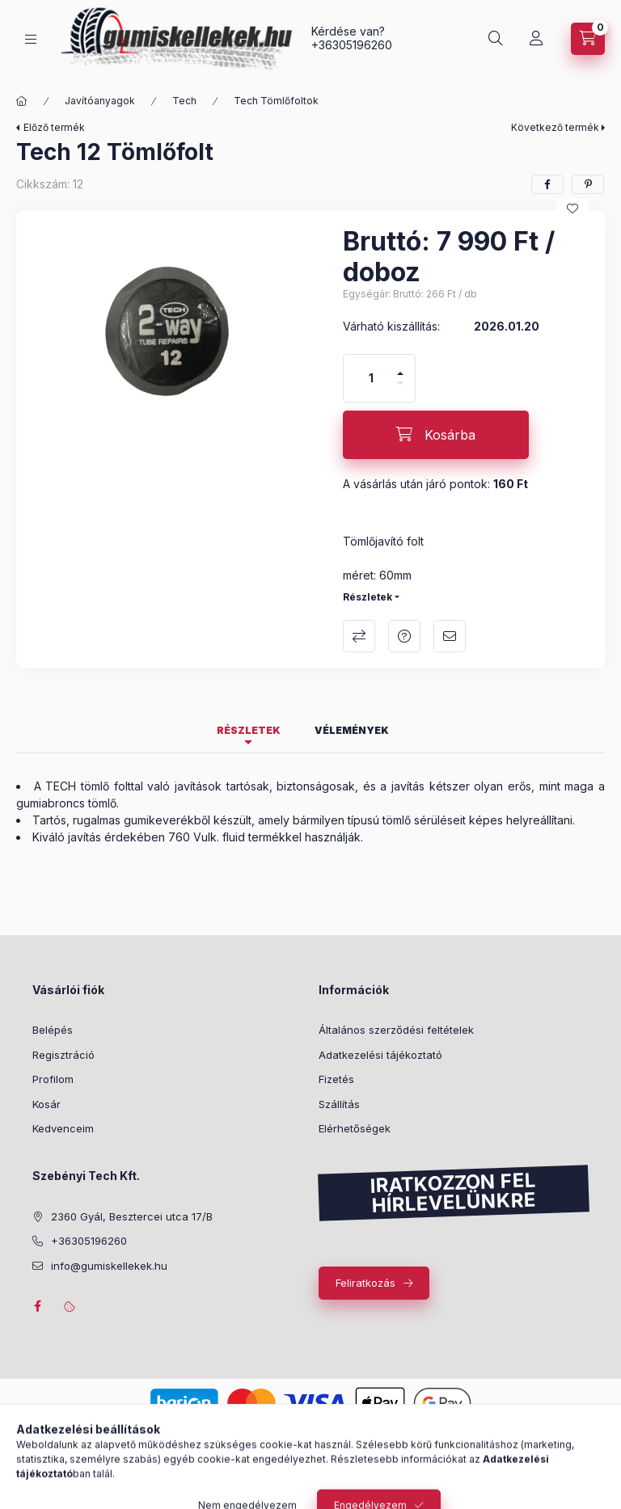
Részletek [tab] (249, 730)
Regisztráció (63, 1054)
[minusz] (400, 390)
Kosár (46, 1104)
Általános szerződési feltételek (396, 1029)
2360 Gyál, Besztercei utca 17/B (132, 1216)
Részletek (367, 597)
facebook (37, 1306)
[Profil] (536, 39)
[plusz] (400, 366)
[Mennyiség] (371, 378)
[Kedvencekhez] (572, 208)
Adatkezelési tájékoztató (380, 1054)
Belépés (52, 1029)
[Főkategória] (21, 101)
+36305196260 (351, 45)
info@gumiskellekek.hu (109, 1265)
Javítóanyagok (100, 101)
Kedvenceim (63, 1128)
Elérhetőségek (355, 1128)
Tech (184, 101)
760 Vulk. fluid (206, 837)
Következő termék (555, 127)
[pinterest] (588, 184)
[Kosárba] (436, 435)
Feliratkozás (365, 1282)
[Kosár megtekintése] (588, 39)
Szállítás (339, 1104)
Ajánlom (449, 636)
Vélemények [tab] (352, 730)
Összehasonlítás (359, 636)
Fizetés (336, 1079)
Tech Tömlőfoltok (276, 101)
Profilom (53, 1079)
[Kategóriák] (30, 39)
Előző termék (54, 127)
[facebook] (547, 184)
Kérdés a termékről (404, 636)
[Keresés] (495, 39)
